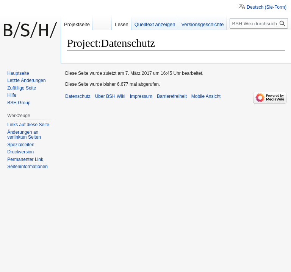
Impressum (141, 96)
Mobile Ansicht (206, 96)
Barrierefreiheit (172, 96)
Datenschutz (78, 96)
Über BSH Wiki (110, 96)
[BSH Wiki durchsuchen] (259, 23)
